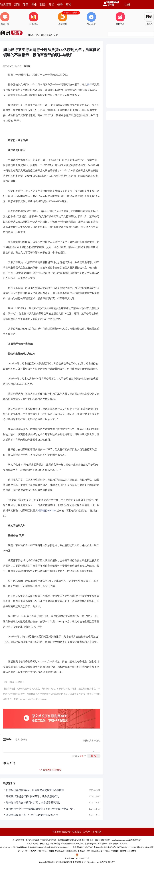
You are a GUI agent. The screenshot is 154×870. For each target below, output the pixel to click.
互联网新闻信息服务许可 (26, 847)
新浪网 (27, 66)
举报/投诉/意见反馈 (61, 832)
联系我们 (76, 832)
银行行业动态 (46, 35)
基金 (34, 4)
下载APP (149, 18)
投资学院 (5, 18)
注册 (127, 4)
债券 (60, 4)
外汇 (51, 4)
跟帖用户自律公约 (91, 740)
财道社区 (33, 18)
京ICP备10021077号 (128, 851)
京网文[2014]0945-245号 (48, 851)
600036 (52, 510)
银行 (37, 35)
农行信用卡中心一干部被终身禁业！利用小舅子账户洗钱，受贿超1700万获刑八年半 (41, 808)
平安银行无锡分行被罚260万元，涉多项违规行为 (32, 796)
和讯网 (30, 35)
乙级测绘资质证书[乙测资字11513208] (119, 847)
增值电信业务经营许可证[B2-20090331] (53, 847)
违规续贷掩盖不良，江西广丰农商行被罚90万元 (32, 815)
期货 (43, 4)
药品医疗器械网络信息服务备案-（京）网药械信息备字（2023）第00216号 (89, 851)
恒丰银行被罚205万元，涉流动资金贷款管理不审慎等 (35, 790)
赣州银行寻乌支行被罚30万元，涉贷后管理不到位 (33, 802)
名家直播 (91, 18)
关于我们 (87, 832)
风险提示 (123, 844)
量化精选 (120, 18)
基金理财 (62, 18)
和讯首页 (5, 4)
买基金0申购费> (71, 12)
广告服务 (97, 832)
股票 (25, 4)
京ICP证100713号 (8, 847)
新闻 (17, 4)
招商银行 (42, 510)
